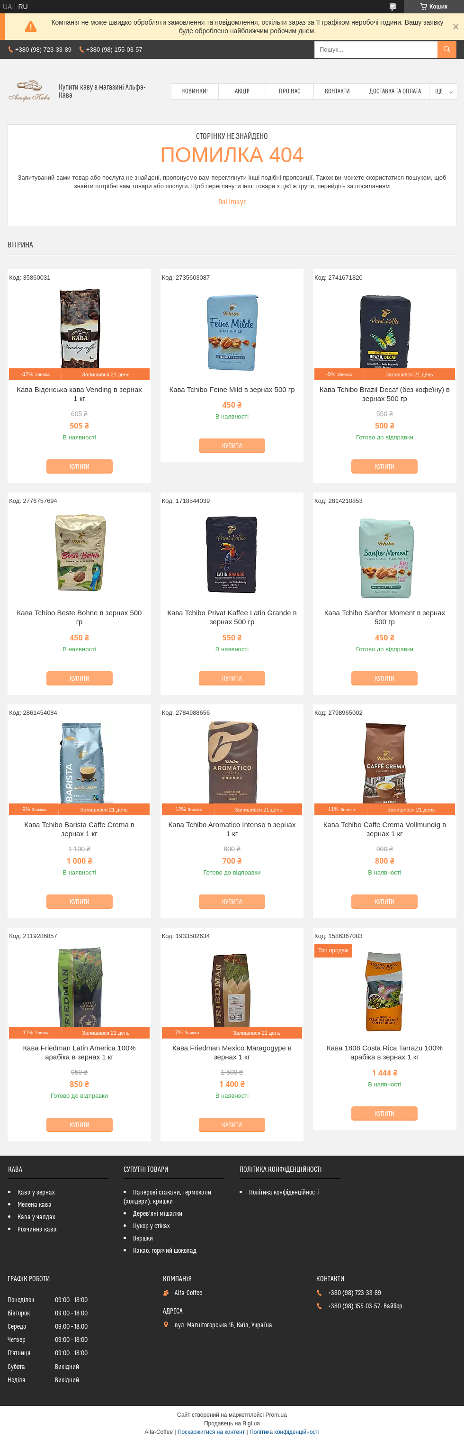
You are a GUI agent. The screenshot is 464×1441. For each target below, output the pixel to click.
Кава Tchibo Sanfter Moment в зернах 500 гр (384, 617)
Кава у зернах (36, 1192)
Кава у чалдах (36, 1217)
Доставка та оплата (395, 91)
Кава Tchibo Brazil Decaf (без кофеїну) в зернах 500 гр (385, 394)
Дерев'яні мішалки (157, 1214)
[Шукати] (446, 49)
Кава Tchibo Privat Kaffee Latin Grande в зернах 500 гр (232, 617)
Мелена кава (35, 1205)
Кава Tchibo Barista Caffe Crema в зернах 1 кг (79, 829)
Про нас (290, 91)
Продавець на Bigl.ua (232, 1423)
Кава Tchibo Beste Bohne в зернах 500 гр (79, 617)
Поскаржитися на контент (211, 1432)
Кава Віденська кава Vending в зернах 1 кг (79, 394)
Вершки (143, 1238)
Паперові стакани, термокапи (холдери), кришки (167, 1197)
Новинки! (194, 91)
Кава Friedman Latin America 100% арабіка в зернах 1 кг (79, 1052)
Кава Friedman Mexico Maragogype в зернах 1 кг (232, 1052)
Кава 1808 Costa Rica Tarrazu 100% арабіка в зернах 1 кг (385, 1052)
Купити (79, 467)
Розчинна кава (37, 1229)
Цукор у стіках (151, 1226)
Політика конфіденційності (284, 1192)
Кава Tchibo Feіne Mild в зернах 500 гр (231, 389)
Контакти (337, 91)
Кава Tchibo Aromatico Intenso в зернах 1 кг (232, 829)
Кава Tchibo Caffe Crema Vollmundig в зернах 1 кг (384, 829)
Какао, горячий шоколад (164, 1251)
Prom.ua (276, 1415)
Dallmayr (232, 202)
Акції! (242, 91)
